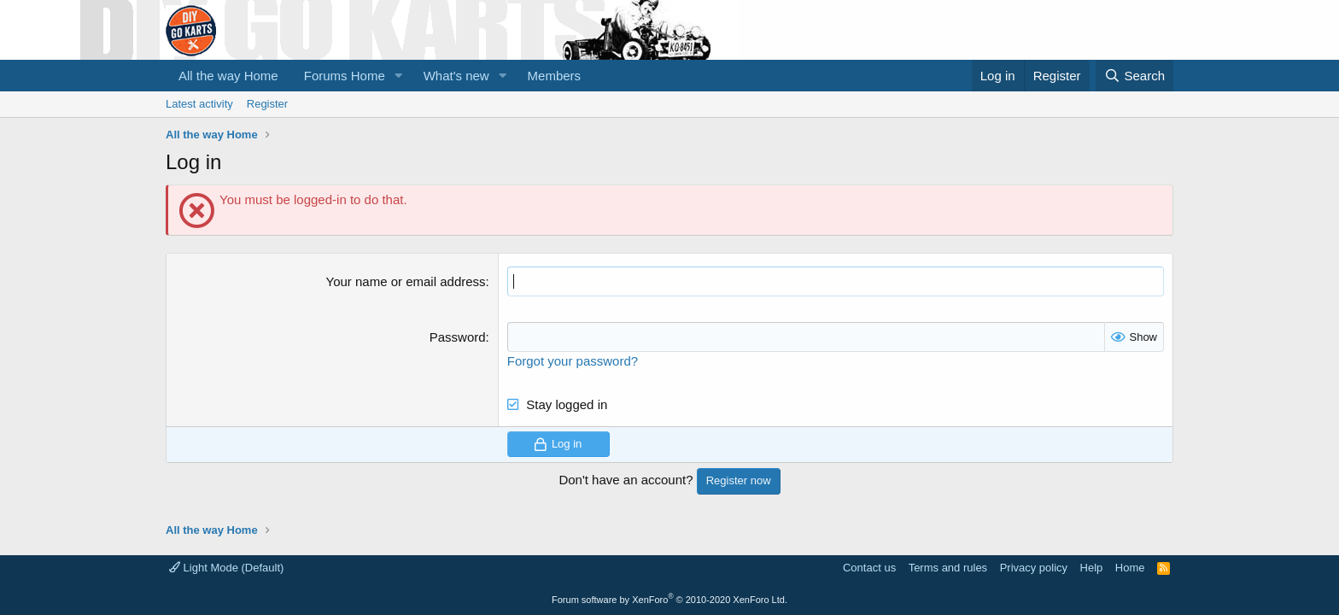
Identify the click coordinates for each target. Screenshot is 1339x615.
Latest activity (199, 103)
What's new (456, 75)
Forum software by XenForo (669, 599)
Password (458, 337)
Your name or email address (406, 281)
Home (1130, 567)
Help (1091, 567)
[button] (399, 75)
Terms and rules (948, 567)
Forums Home (344, 75)
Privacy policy (1033, 567)
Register (267, 103)
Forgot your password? (572, 361)
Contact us (869, 567)
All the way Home (228, 75)
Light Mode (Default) (226, 567)
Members (555, 75)
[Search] (1134, 75)
